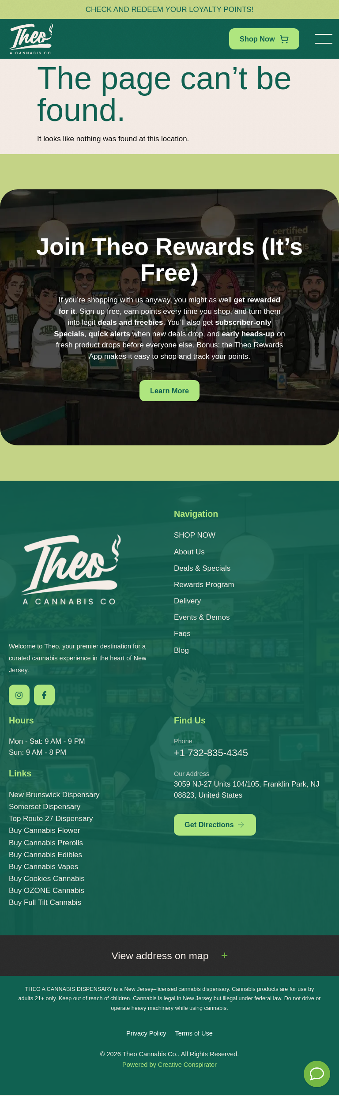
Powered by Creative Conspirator (169, 1065)
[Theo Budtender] (317, 1074)
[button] (323, 38)
